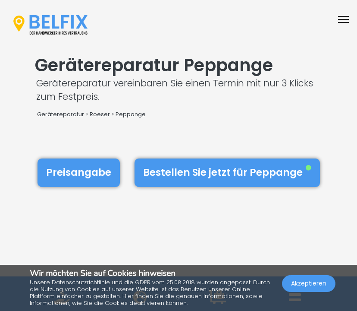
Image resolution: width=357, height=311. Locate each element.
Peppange (131, 114)
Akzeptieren (308, 283)
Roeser (100, 114)
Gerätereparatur (60, 114)
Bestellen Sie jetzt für (227, 172)
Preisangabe (78, 172)
